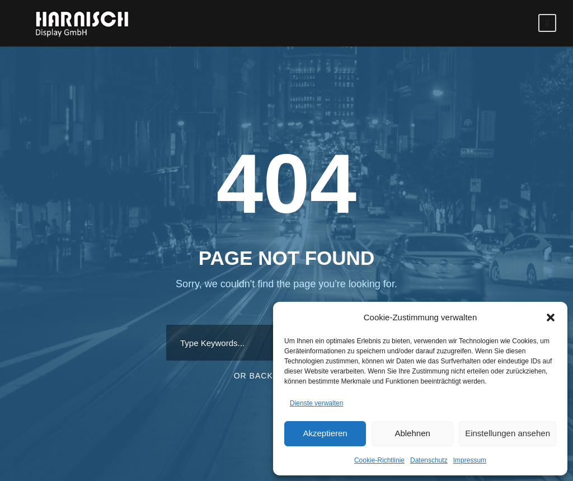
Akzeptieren (325, 433)
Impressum (469, 460)
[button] (550, 317)
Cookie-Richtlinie (379, 460)
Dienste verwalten (316, 403)
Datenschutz (429, 460)
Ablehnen (412, 433)
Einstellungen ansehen (507, 433)
